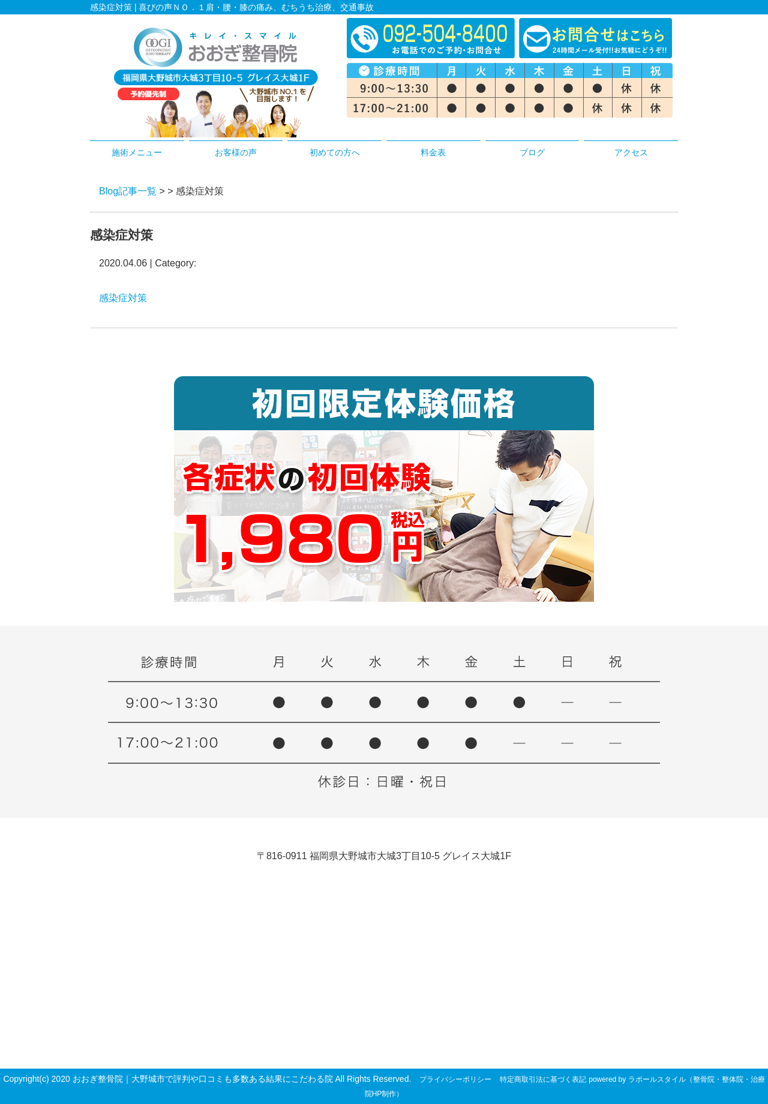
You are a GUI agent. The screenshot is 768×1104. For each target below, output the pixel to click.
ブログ (532, 152)
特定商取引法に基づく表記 (543, 1079)
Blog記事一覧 (128, 191)
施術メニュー (137, 152)
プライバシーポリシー (455, 1079)
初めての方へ (335, 152)
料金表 (433, 152)
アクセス (631, 152)
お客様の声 (236, 152)
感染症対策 (123, 298)
